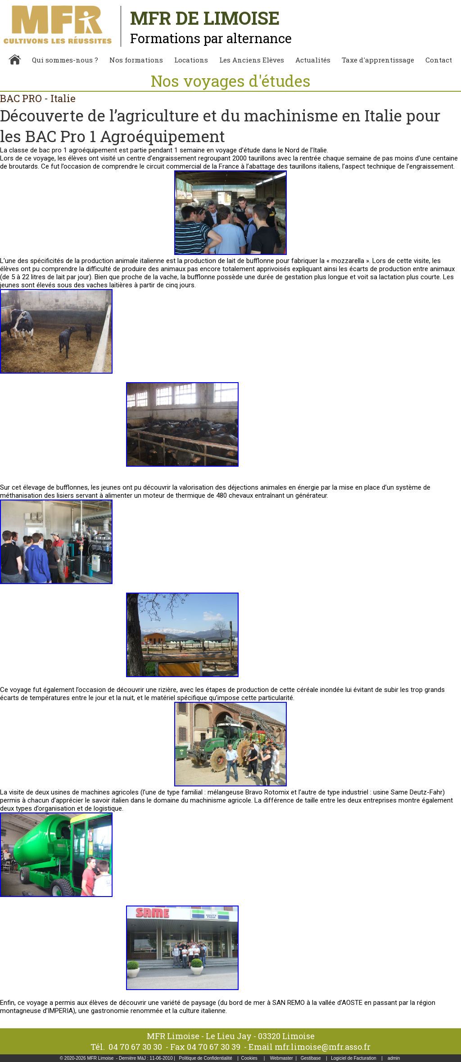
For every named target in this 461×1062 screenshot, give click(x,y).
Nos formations (136, 59)
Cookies (249, 1058)
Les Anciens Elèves (251, 59)
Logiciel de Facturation (353, 1058)
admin (394, 1058)
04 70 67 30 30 (135, 1046)
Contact (438, 59)
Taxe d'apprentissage (378, 59)
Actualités (312, 59)
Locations (191, 59)
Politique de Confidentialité (205, 1058)
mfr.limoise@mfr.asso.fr (323, 1046)
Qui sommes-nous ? (65, 59)
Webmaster (281, 1058)
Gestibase (311, 1058)
